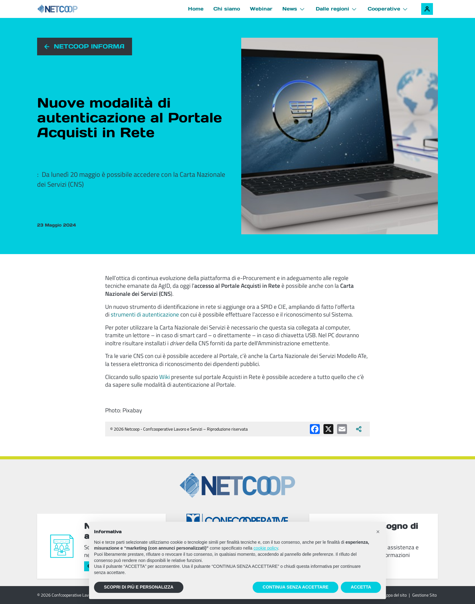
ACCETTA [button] (361, 587)
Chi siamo (226, 9)
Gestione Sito (424, 595)
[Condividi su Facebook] (314, 429)
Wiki (164, 376)
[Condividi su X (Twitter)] (328, 429)
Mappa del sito (393, 595)
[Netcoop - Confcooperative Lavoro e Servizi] (71, 9)
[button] (378, 532)
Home (195, 9)
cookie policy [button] (266, 548)
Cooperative (384, 9)
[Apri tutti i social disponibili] (358, 429)
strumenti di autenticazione (145, 314)
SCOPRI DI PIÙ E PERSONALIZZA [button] (138, 587)
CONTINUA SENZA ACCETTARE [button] (295, 587)
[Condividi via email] (342, 429)
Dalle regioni (332, 9)
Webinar (261, 9)
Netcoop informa (89, 46)
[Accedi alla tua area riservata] (427, 9)
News (289, 9)
